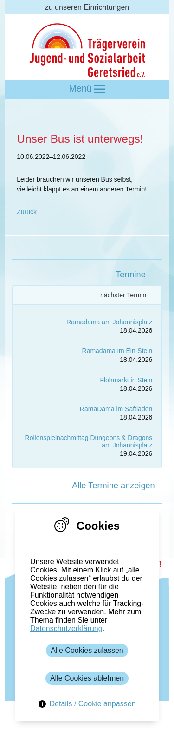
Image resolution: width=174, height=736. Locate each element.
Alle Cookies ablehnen (87, 678)
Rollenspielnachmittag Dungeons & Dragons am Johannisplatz (89, 441)
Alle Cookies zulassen (87, 650)
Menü (87, 89)
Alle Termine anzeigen (113, 485)
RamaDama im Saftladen (116, 409)
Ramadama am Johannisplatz (109, 322)
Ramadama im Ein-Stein (117, 351)
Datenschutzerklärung (66, 628)
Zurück (27, 212)
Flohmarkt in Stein (126, 380)
